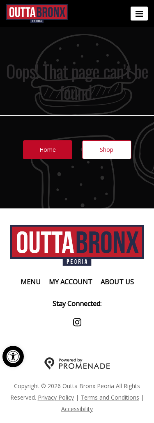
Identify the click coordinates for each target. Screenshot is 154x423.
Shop (106, 149)
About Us (117, 281)
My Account (70, 281)
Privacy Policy (56, 397)
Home (47, 149)
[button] (13, 356)
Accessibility (77, 409)
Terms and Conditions (109, 397)
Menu (31, 281)
